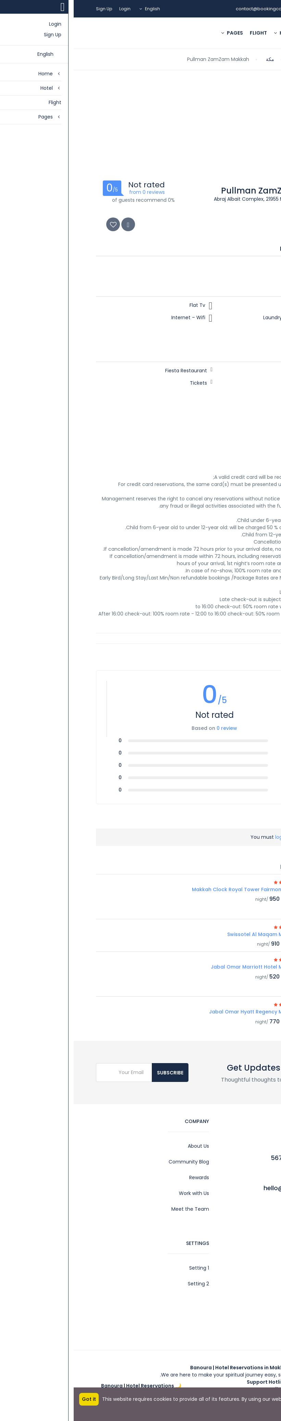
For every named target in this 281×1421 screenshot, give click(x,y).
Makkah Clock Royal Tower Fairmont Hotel (171, 889)
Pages (158, 32)
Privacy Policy (243, 1330)
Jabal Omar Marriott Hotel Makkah (180, 966)
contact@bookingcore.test (192, 8)
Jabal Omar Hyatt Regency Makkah (179, 1011)
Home (238, 32)
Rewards (125, 1177)
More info (264, 1406)
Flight (184, 32)
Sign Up (30, 9)
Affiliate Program (238, 1315)
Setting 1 (125, 1267)
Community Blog (115, 1161)
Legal (252, 1283)
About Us (124, 1146)
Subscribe (96, 1072)
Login (51, 9)
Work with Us (120, 1193)
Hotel (210, 32)
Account (248, 1267)
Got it (15, 1399)
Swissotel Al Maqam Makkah (189, 934)
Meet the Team (116, 1209)
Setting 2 (124, 1283)
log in (207, 837)
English (79, 9)
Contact (249, 1299)
